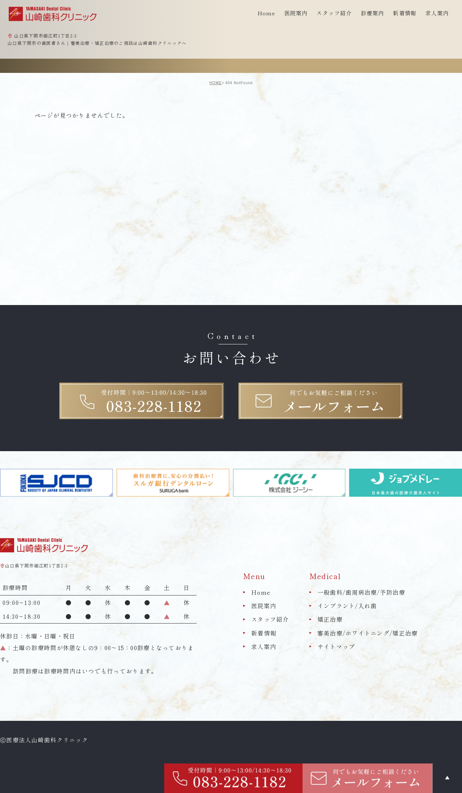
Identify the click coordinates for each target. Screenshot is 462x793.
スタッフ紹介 (270, 619)
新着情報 (404, 13)
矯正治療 (330, 619)
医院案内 (263, 605)
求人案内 (437, 13)
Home (266, 13)
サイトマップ (336, 646)
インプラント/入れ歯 (347, 605)
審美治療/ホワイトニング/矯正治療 (367, 633)
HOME (215, 83)
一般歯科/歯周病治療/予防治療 (361, 592)
